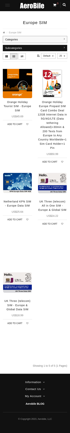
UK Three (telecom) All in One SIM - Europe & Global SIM (52, 205)
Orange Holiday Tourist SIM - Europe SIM (17, 106)
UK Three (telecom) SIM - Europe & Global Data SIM (17, 305)
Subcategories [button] (35, 48)
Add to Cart (14, 124)
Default (48, 56)
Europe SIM (15, 32)
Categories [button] (35, 39)
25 (62, 56)
